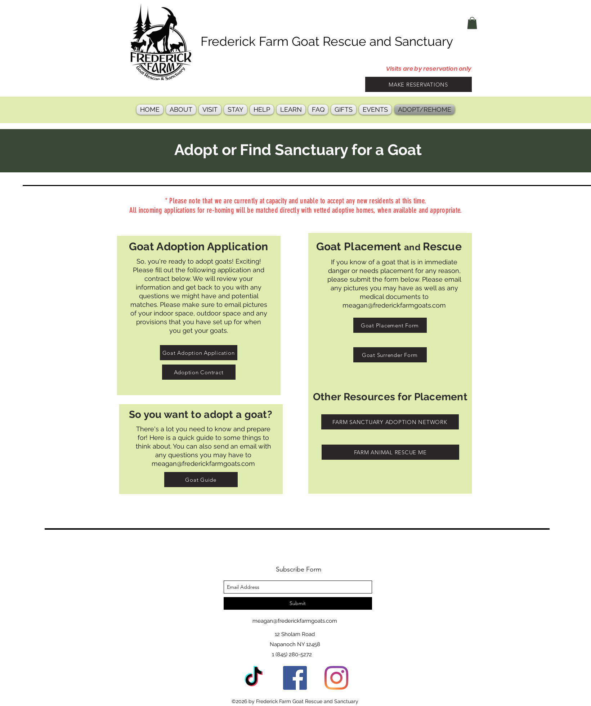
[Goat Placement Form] (390, 325)
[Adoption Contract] (199, 372)
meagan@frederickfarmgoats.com (394, 305)
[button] (472, 23)
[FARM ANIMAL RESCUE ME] (390, 452)
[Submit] (298, 603)
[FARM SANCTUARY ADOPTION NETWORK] (390, 421)
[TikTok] (253, 678)
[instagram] (336, 678)
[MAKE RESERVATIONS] (418, 84)
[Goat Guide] (201, 479)
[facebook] (295, 678)
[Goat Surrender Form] (390, 354)
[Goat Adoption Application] (198, 352)
